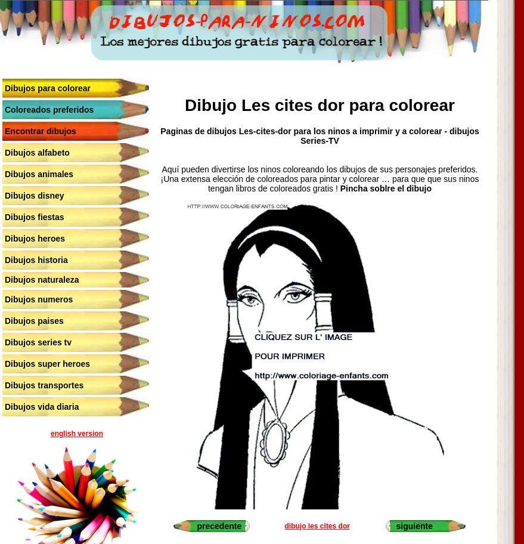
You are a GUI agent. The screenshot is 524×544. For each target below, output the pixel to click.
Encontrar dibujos (40, 131)
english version (77, 433)
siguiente (414, 526)
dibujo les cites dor (317, 526)
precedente (219, 526)
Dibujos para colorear (48, 88)
